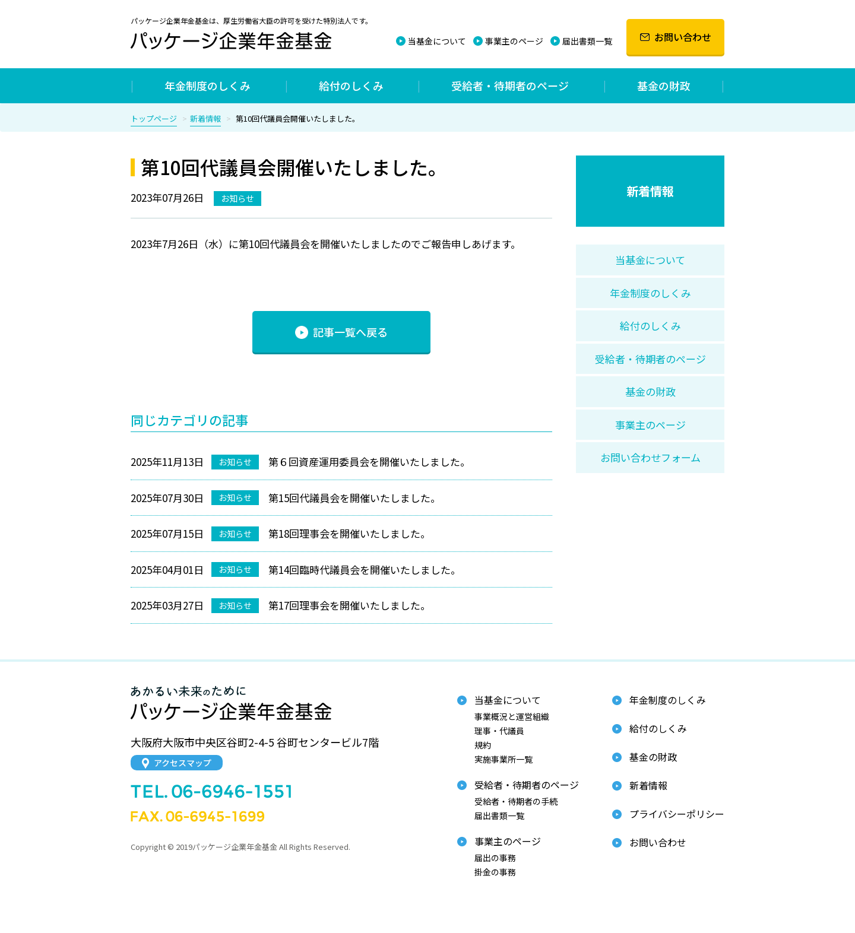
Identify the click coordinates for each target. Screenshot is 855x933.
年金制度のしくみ (207, 85)
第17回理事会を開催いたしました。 (349, 605)
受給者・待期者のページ (510, 85)
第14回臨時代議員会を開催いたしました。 (364, 569)
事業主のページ (514, 41)
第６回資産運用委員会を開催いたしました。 (369, 461)
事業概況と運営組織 (511, 716)
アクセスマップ (176, 763)
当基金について (437, 41)
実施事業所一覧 (503, 759)
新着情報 (205, 118)
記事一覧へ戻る (341, 331)
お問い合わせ (675, 37)
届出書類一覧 (587, 41)
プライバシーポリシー (676, 814)
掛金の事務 (495, 872)
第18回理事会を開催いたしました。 (349, 533)
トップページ (154, 118)
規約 (482, 745)
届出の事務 (495, 858)
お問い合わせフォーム (650, 457)
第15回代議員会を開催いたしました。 (354, 497)
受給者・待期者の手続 (516, 801)
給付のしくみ (351, 85)
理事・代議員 (499, 731)
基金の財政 (664, 85)
